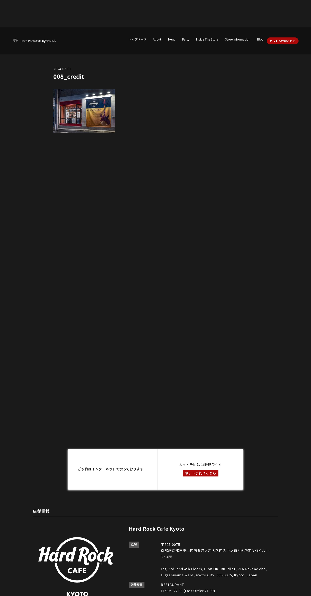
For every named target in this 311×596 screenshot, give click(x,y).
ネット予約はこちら (282, 41)
